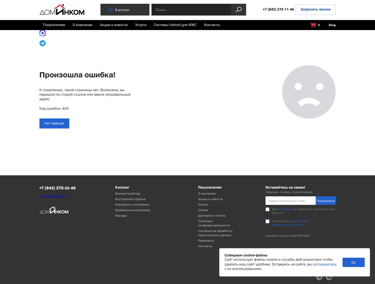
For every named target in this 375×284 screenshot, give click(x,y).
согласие (285, 209)
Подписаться (326, 200)
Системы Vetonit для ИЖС (175, 25)
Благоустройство (128, 193)
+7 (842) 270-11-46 (278, 10)
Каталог (119, 10)
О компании (82, 25)
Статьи (203, 210)
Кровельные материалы (133, 210)
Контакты (212, 25)
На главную (54, 123)
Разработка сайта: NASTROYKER (287, 235)
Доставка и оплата (212, 215)
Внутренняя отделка (130, 199)
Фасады (121, 215)
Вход (329, 25)
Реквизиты (206, 240)
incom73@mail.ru (54, 196)
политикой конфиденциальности (290, 222)
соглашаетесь (325, 264)
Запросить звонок (315, 10)
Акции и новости (114, 25)
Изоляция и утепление (132, 204)
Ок (353, 262)
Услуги (140, 25)
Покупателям (54, 25)
